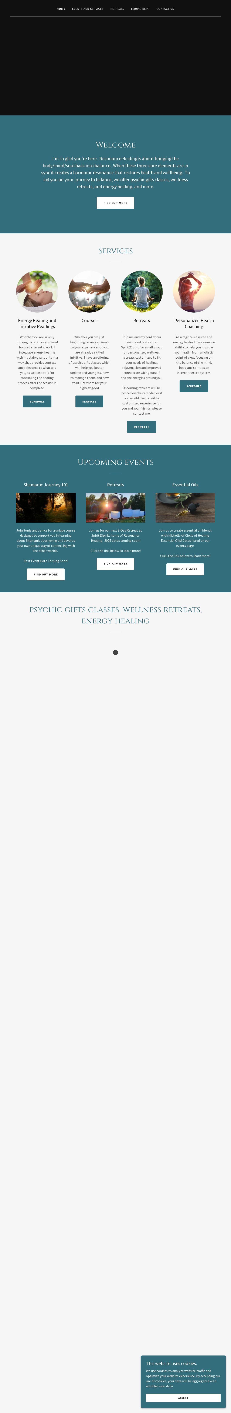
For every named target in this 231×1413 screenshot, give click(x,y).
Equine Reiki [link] (140, 9)
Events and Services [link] (88, 9)
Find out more (115, 203)
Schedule (37, 401)
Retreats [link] (118, 9)
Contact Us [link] (165, 9)
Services (89, 401)
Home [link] (61, 9)
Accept (183, 1397)
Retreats (141, 427)
